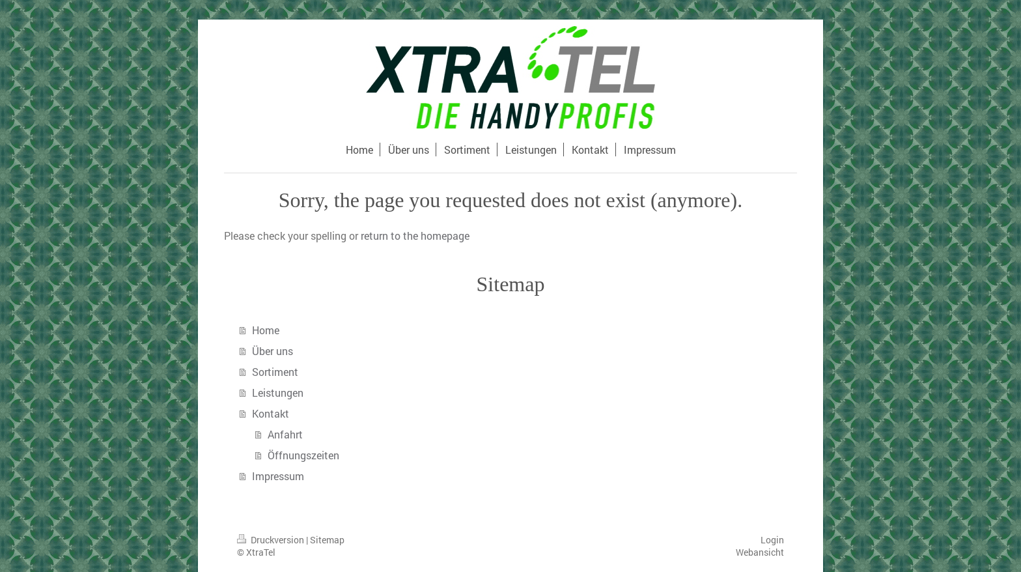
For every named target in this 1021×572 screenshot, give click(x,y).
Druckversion (271, 540)
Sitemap (327, 540)
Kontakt (270, 413)
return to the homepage (415, 235)
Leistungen (277, 392)
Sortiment (275, 372)
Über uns (272, 351)
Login (772, 540)
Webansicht (760, 552)
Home (265, 330)
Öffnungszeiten (303, 455)
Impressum (278, 476)
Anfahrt (285, 434)
